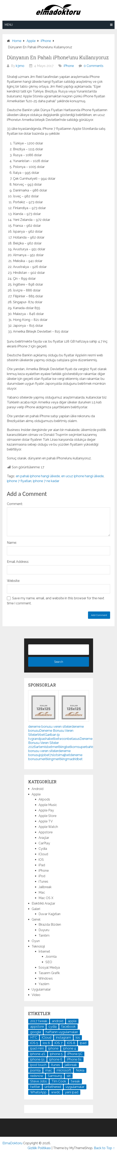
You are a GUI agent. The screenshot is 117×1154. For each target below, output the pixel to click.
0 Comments (93, 66)
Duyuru (44, 930)
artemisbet (44, 747)
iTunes (43, 881)
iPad (42, 865)
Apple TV (46, 821)
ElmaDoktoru (12, 1143)
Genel (36, 919)
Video (36, 995)
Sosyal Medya (49, 967)
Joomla (51, 956)
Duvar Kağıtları (49, 914)
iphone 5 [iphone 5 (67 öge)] (56, 1054)
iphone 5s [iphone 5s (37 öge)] (37, 1059)
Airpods (44, 799)
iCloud (43, 854)
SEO (48, 962)
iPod (42, 876)
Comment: (15, 504)
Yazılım (44, 984)
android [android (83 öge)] (57, 1021)
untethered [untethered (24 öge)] (53, 1087)
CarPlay (44, 843)
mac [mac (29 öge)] (48, 1070)
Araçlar (44, 838)
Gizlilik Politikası (39, 1148)
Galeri (36, 909)
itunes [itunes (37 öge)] (55, 1065)
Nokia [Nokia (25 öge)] (80, 1070)
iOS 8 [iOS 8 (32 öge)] (71, 1043)
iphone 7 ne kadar (46, 481)
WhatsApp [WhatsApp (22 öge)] (38, 1092)
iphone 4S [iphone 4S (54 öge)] (37, 1054)
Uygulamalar (41, 989)
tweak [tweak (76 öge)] (75, 1081)
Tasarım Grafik (49, 973)
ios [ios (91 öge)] (78, 1037)
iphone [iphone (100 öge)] (53, 1048)
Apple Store (47, 816)
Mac (42, 892)
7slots (54, 755)
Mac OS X (46, 898)
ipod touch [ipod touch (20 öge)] (38, 1065)
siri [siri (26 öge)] (69, 1076)
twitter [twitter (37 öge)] (35, 1087)
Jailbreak (45, 887)
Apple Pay (46, 810)
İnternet (44, 951)
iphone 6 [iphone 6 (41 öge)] (55, 1059)
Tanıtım (44, 935)
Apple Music (48, 805)
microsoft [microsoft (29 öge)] (64, 1070)
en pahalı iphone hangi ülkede (38, 476)
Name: (12, 543)
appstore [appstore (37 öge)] (37, 1026)
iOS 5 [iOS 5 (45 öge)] (34, 1043)
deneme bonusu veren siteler (49, 727)
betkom (72, 747)
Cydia (43, 849)
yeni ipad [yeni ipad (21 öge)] (71, 1092)
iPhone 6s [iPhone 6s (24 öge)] (74, 1059)
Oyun (36, 941)
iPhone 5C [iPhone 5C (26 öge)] (74, 1054)
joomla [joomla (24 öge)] (35, 1070)
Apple (36, 794)
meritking (59, 747)
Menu (9, 24)
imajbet (64, 755)
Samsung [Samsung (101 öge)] (55, 1076)
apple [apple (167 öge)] (72, 1021)
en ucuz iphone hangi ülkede (82, 476)
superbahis (86, 747)
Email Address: (18, 562)
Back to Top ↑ (104, 1148)
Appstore (46, 832)
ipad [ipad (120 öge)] (83, 1043)
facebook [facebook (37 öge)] (68, 1026)
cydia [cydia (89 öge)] (52, 1026)
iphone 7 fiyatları (19, 481)
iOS (41, 860)
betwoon (61, 739)
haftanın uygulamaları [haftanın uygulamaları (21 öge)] (62, 1032)
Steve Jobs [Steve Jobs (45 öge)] (38, 1081)
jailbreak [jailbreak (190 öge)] (71, 1065)
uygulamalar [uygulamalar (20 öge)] (75, 1087)
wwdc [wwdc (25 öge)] (55, 1092)
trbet (41, 735)
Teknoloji (38, 946)
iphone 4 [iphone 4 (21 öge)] (69, 1048)
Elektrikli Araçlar (43, 903)
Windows (46, 978)
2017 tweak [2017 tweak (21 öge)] (38, 1021)
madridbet (75, 759)
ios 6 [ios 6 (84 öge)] (46, 1043)
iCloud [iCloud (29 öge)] (46, 1037)
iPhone (69, 66)
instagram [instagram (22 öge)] (63, 1037)
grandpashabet (42, 739)
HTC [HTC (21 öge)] (33, 1037)
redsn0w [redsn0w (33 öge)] (36, 1076)
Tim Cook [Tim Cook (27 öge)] (59, 1081)
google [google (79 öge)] (35, 1032)
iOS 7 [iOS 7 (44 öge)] (58, 1043)
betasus (74, 739)
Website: (13, 581)
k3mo (20, 66)
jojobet (44, 755)
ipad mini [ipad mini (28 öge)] (37, 1048)
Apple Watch (48, 827)
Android (37, 789)
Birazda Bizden (50, 924)
